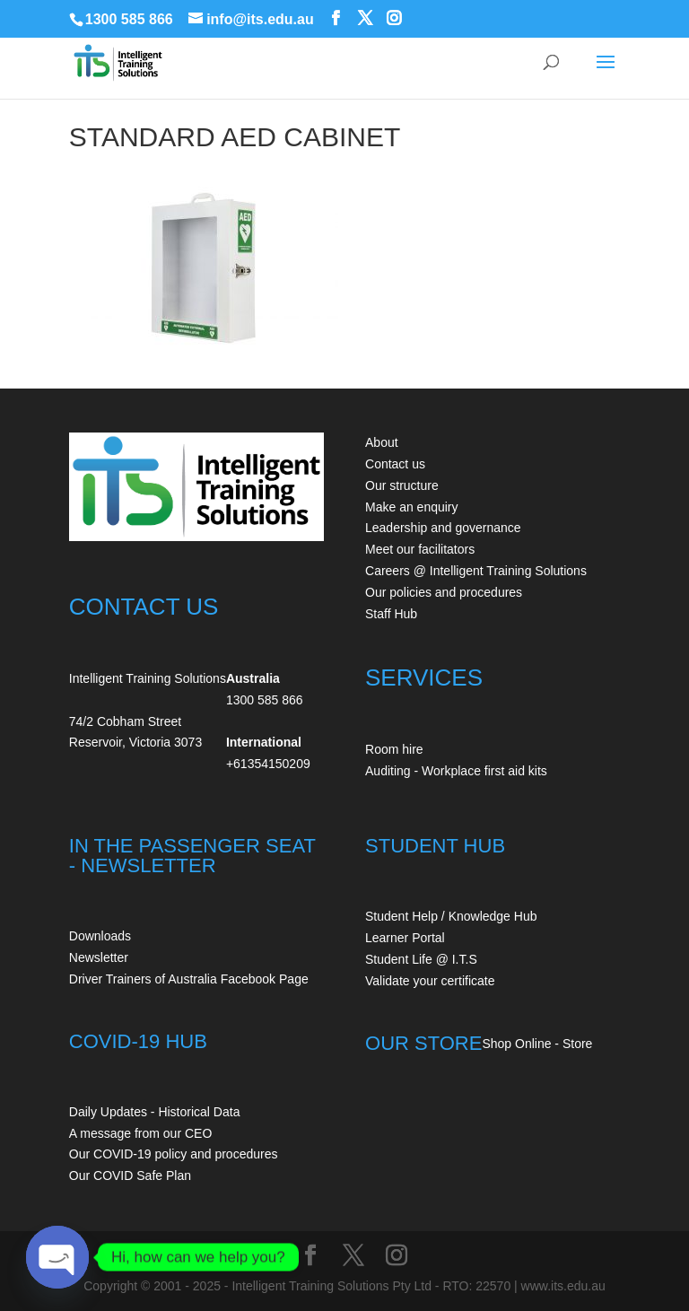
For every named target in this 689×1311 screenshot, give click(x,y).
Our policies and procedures (443, 592)
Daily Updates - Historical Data (154, 1112)
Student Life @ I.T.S (421, 959)
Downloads (100, 936)
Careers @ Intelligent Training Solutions (476, 571)
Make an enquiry (411, 507)
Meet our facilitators (420, 549)
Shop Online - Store (537, 1043)
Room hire (394, 749)
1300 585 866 (129, 19)
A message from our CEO (141, 1133)
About (381, 442)
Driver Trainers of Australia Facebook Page (189, 979)
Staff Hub (391, 614)
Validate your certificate (429, 981)
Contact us (395, 464)
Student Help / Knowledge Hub (450, 916)
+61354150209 (268, 763)
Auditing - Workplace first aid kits (456, 771)
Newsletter (98, 957)
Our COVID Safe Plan (130, 1175)
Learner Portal (405, 938)
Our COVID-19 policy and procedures (173, 1154)
